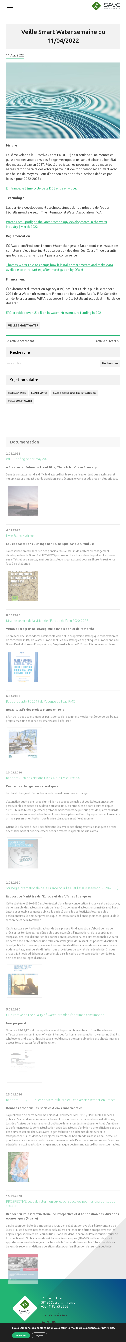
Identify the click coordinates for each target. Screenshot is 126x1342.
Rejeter (39, 1335)
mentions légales (54, 1314)
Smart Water (39, 393)
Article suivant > (107, 341)
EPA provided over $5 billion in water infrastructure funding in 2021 (54, 316)
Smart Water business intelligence (74, 393)
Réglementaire (17, 393)
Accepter (21, 1335)
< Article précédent (20, 341)
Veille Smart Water (23, 329)
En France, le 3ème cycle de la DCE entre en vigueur (42, 192)
